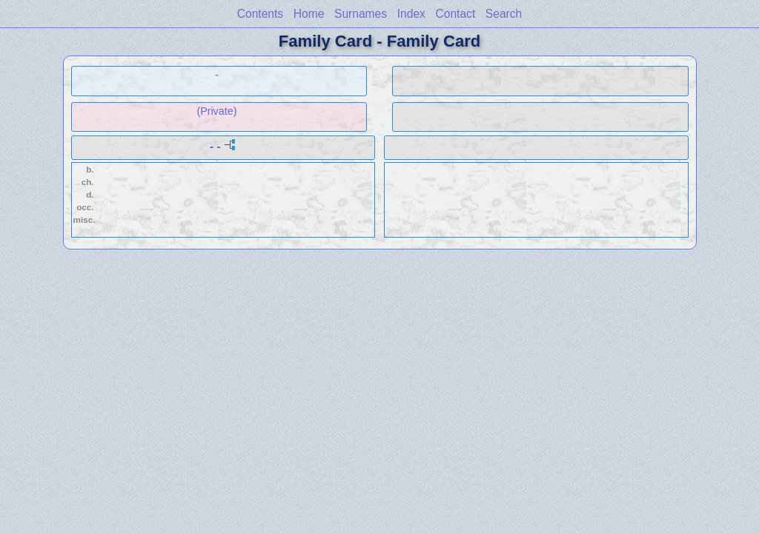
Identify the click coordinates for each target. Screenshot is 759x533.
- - (215, 146)
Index (411, 13)
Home (309, 13)
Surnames (360, 13)
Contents (260, 13)
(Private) (216, 111)
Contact (455, 13)
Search (503, 13)
